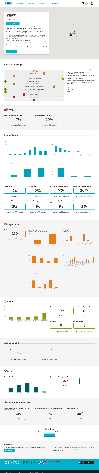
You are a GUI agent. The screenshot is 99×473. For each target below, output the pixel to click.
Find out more (56, 453)
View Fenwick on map (12, 23)
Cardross (35, 43)
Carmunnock (43, 43)
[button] (69, 41)
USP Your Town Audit (53, 3)
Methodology (42, 3)
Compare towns (11, 51)
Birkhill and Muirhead (28, 43)
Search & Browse (19, 3)
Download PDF (49, 435)
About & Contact (31, 3)
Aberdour (20, 43)
